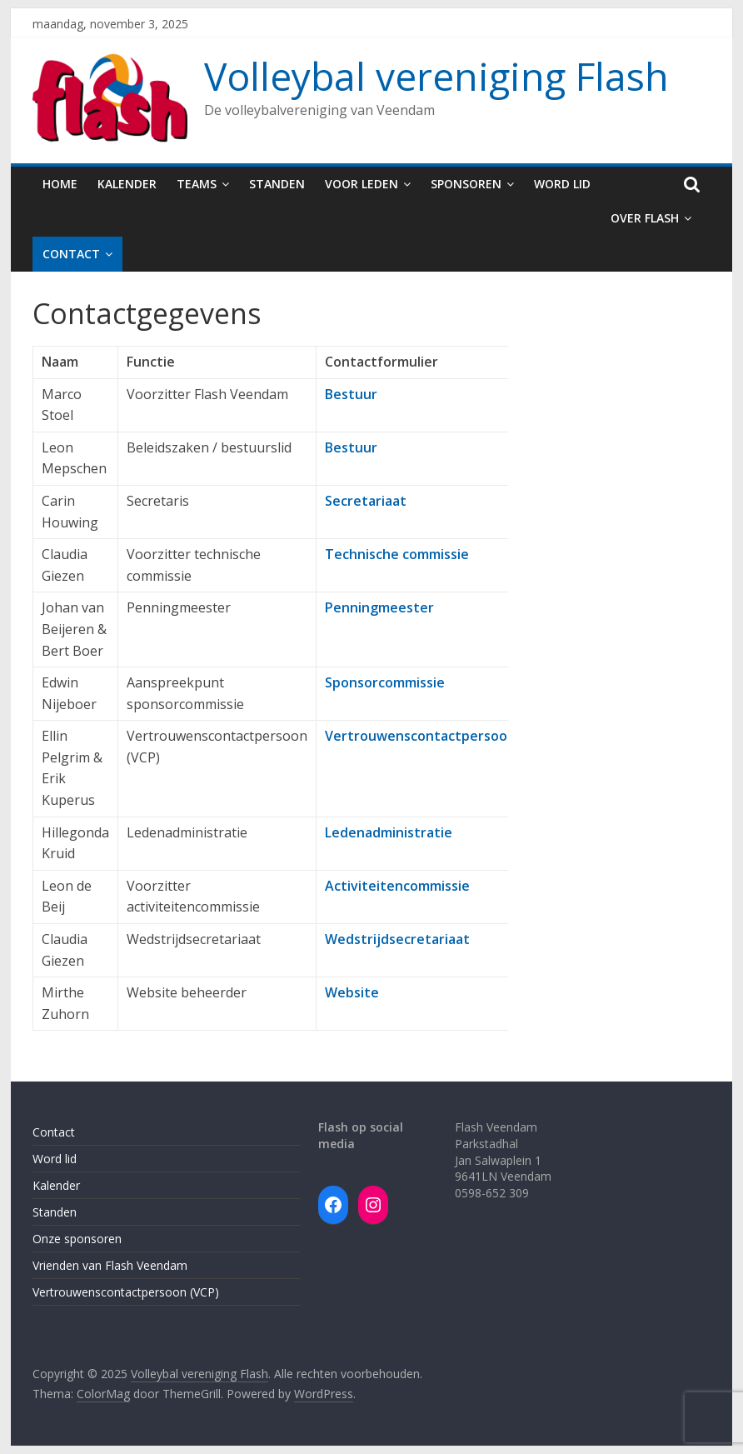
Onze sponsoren (77, 1239)
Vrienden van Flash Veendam (109, 1265)
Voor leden (361, 184)
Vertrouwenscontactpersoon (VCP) (125, 1292)
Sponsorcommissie (385, 682)
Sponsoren (466, 184)
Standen (277, 184)
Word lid (562, 184)
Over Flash (645, 218)
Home (59, 184)
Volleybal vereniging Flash (436, 76)
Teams (197, 184)
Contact (71, 254)
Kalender (127, 184)
